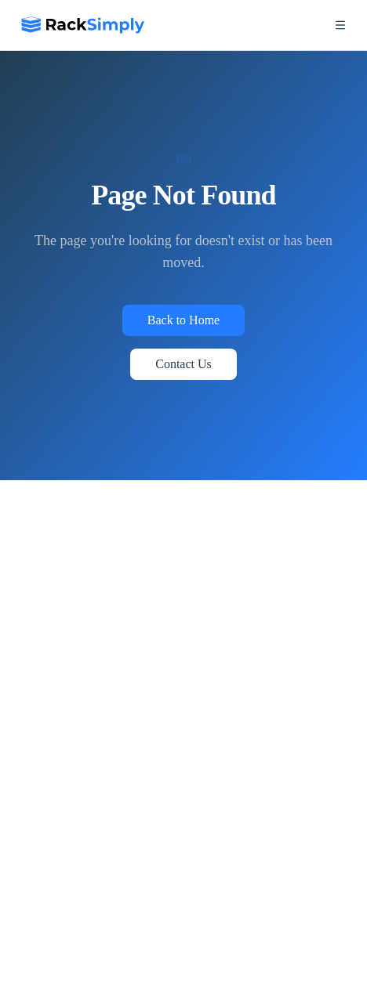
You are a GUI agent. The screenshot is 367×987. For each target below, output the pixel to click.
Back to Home (183, 320)
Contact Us (183, 364)
